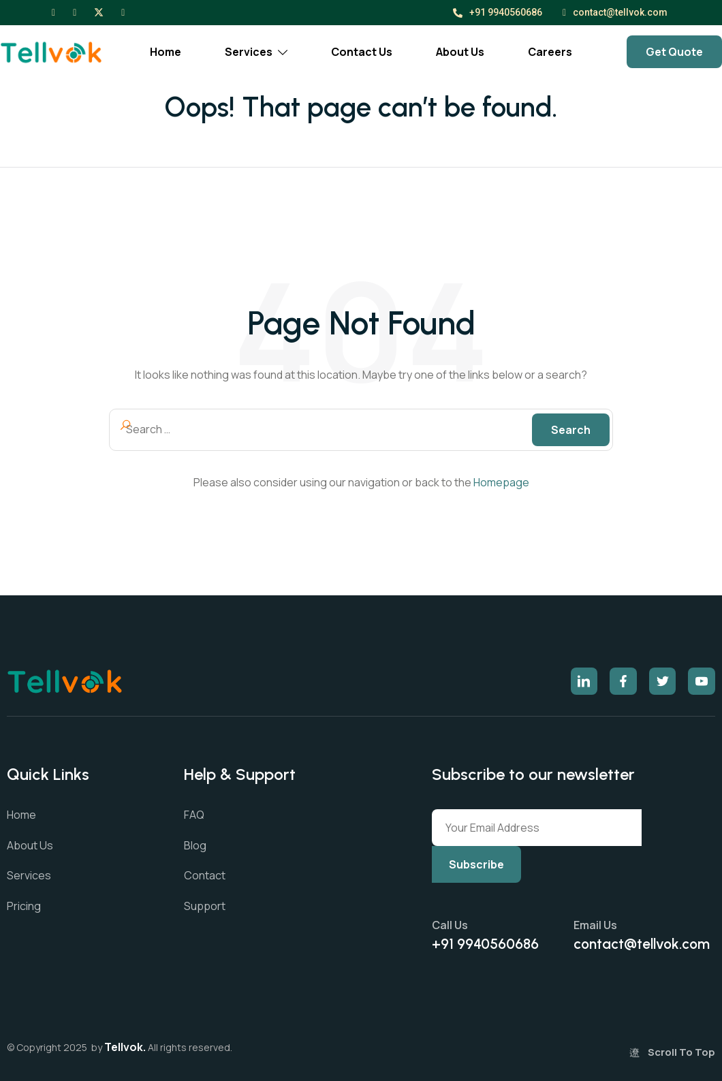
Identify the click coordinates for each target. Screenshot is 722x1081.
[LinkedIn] (123, 11)
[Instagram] (74, 11)
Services (256, 51)
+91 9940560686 (497, 12)
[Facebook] (53, 11)
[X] (99, 11)
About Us (460, 51)
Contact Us (361, 51)
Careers (550, 51)
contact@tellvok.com (615, 12)
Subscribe (476, 864)
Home (165, 51)
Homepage (501, 482)
